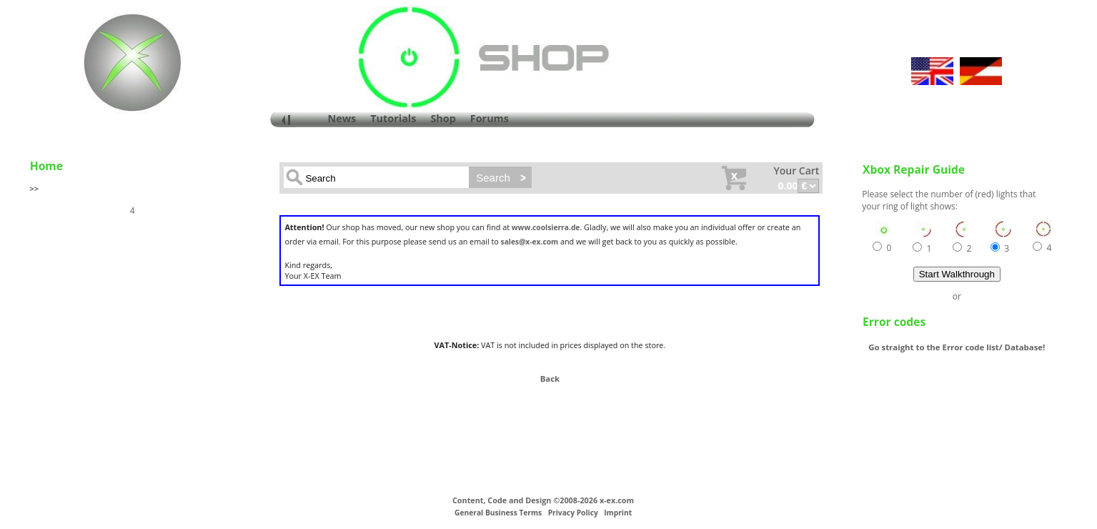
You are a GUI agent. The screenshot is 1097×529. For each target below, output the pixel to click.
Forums (489, 118)
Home (46, 166)
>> (34, 188)
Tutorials (393, 118)
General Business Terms (498, 513)
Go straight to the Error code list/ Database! (956, 347)
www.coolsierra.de (546, 227)
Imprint (618, 513)
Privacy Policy (573, 513)
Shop (442, 118)
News (342, 118)
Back (550, 378)
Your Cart (796, 170)
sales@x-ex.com (530, 242)
